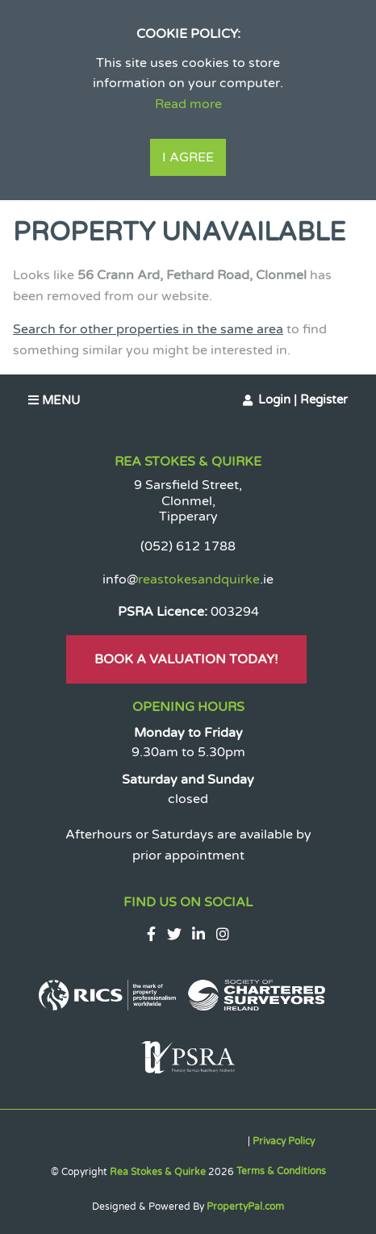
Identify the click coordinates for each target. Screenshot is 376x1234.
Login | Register (303, 399)
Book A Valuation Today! (186, 659)
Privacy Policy (284, 1141)
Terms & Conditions (281, 1171)
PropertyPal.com (245, 1206)
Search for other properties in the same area (148, 329)
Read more (188, 104)
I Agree (188, 157)
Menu (54, 400)
